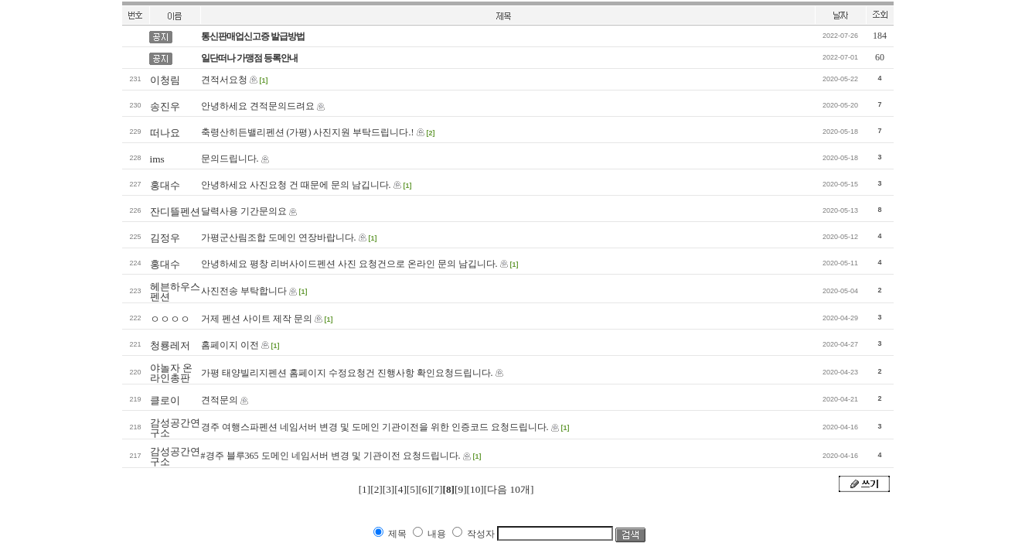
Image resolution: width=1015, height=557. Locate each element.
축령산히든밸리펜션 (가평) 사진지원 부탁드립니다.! (307, 132)
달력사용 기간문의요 (244, 211)
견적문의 (219, 400)
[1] (365, 489)
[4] (400, 489)
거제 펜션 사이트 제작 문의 (256, 318)
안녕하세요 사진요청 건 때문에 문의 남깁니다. (296, 184)
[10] (475, 489)
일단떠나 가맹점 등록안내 (249, 58)
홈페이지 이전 (230, 345)
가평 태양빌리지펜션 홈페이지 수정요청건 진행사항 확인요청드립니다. (347, 372)
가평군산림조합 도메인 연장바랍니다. (278, 237)
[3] (389, 489)
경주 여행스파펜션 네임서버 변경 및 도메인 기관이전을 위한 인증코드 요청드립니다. (375, 427)
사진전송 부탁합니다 (244, 290)
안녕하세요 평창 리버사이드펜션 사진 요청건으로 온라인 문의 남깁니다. (349, 263)
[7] (437, 489)
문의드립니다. (230, 158)
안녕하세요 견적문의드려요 (258, 106)
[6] (424, 489)
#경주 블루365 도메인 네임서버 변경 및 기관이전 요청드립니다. (331, 455)
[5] (413, 489)
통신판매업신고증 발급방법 (253, 36)
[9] (461, 489)
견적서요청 (224, 79)
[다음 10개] (509, 489)
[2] (376, 489)
